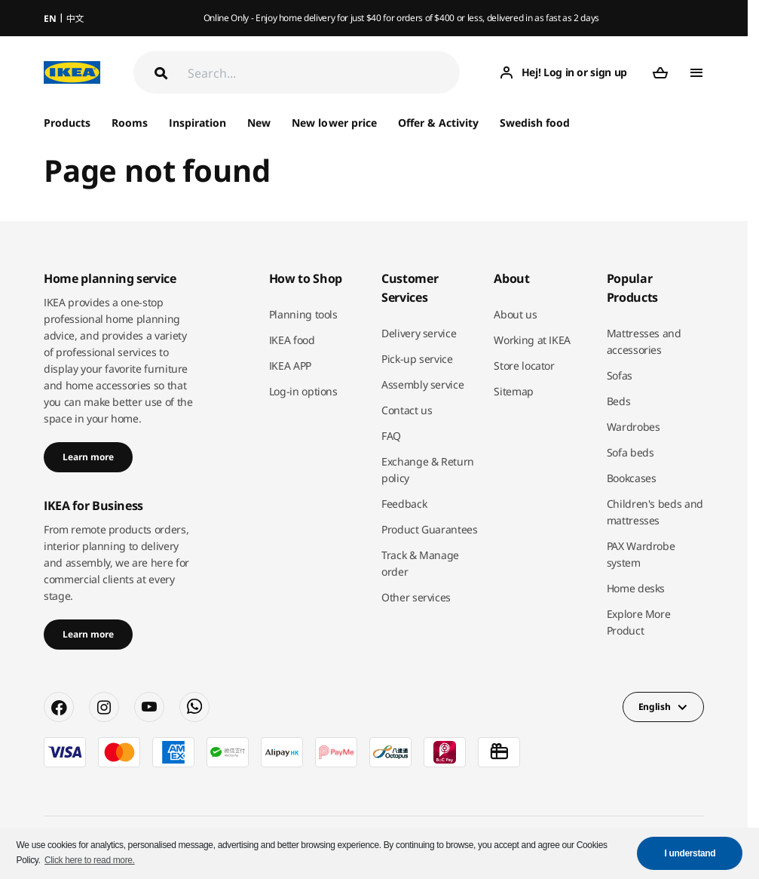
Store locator (524, 365)
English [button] (654, 706)
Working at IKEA (532, 340)
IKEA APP (290, 365)
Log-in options (303, 391)
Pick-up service (417, 359)
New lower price (334, 122)
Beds (619, 401)
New (259, 122)
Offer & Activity (438, 122)
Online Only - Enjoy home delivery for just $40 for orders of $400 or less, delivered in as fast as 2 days (401, 17)
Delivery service (418, 333)
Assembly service (422, 384)
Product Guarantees (429, 529)
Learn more (88, 456)
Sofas (619, 375)
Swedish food (535, 122)
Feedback (404, 503)
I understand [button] (690, 853)
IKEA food (292, 340)
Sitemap (514, 391)
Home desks (636, 588)
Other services (416, 597)
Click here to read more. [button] (89, 860)
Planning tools (303, 314)
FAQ (391, 436)
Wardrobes (633, 427)
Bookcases (631, 478)
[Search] (324, 73)
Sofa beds (630, 452)
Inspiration (197, 122)
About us (515, 314)
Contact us (407, 410)
